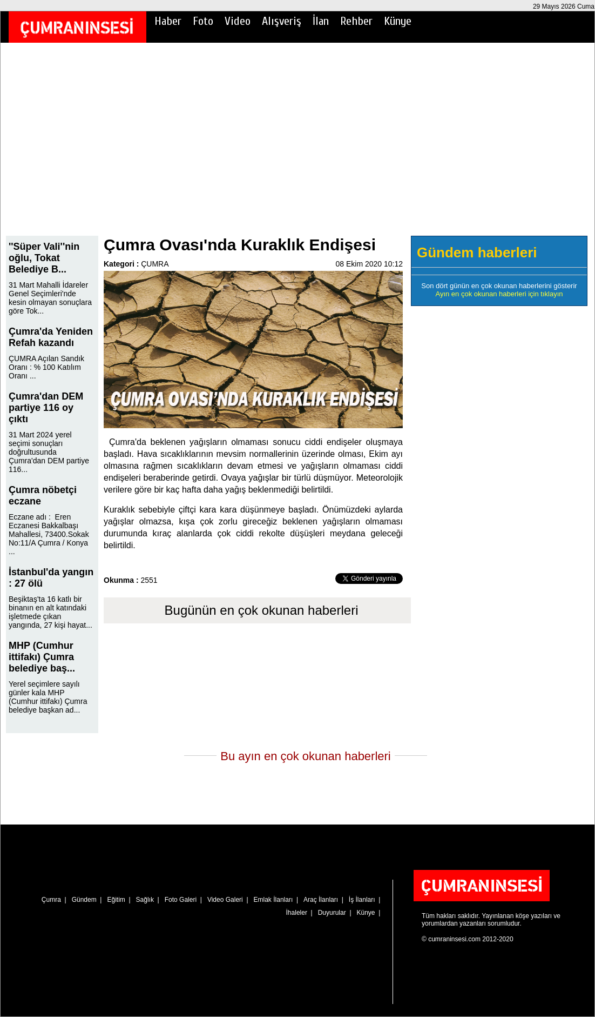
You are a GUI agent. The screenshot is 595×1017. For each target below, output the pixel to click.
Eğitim (116, 899)
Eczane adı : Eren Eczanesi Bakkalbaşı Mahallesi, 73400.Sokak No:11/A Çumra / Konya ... (49, 534)
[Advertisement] (297, 146)
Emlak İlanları (273, 899)
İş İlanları (362, 899)
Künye (397, 21)
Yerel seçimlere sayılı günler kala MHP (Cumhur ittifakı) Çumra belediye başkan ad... (48, 697)
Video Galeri (225, 899)
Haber (167, 21)
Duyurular (332, 912)
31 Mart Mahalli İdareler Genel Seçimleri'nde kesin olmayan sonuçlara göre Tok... (50, 298)
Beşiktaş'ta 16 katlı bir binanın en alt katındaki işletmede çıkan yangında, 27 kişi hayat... (50, 612)
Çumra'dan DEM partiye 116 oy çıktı (46, 407)
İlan (321, 21)
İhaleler (296, 912)
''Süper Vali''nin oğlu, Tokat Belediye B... (44, 258)
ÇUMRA (154, 264)
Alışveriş (281, 21)
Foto (203, 21)
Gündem (84, 899)
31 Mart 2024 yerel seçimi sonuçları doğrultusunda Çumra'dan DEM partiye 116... (49, 452)
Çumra (51, 899)
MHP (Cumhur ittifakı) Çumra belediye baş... (42, 657)
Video (238, 21)
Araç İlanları (320, 899)
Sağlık (145, 899)
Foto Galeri (181, 899)
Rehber (356, 21)
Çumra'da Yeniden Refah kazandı (51, 337)
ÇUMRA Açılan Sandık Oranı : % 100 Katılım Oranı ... (46, 367)
